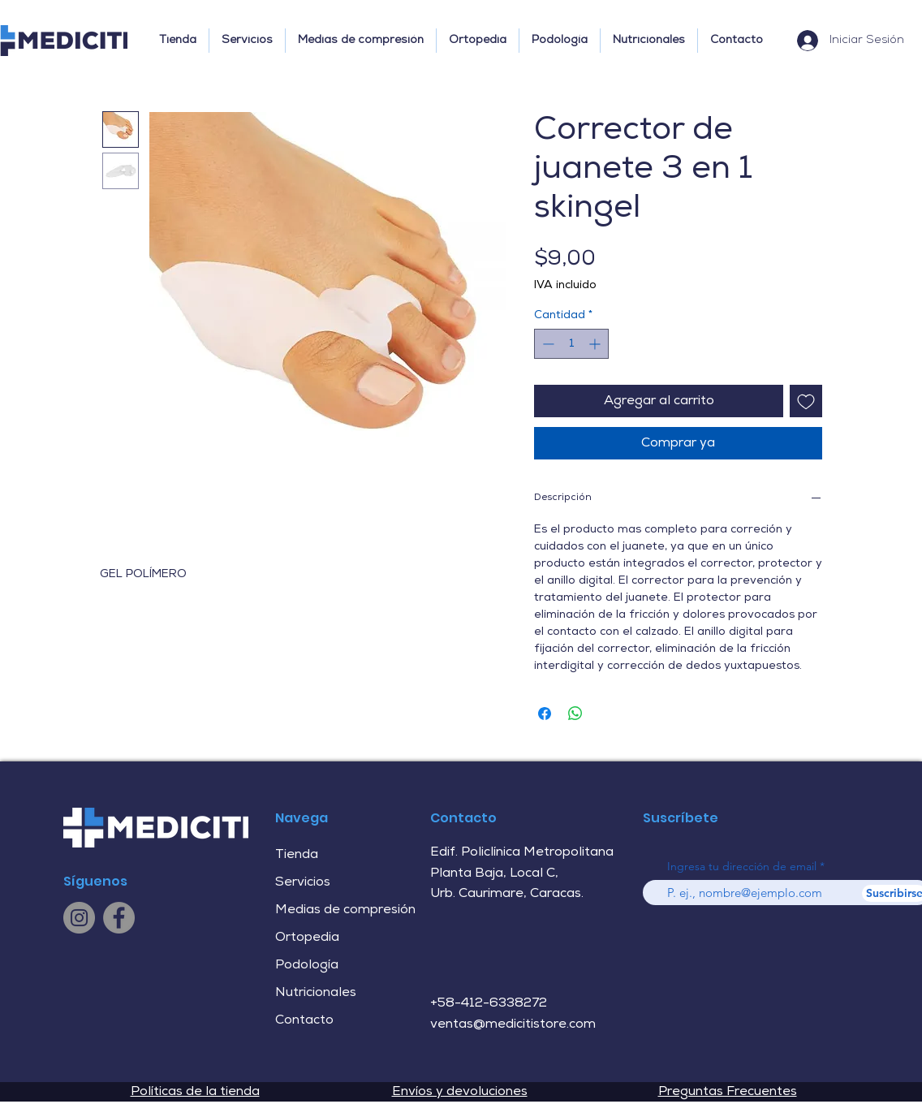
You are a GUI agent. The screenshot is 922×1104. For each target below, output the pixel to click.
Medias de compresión (345, 909)
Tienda (296, 854)
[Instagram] (79, 918)
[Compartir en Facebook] (544, 713)
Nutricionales (315, 992)
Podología (306, 965)
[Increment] (596, 344)
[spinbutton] (571, 344)
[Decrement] (546, 344)
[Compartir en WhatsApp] (575, 713)
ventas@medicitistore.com (513, 1024)
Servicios (302, 882)
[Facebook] (119, 918)
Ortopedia (307, 937)
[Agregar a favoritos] (806, 401)
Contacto (304, 1020)
